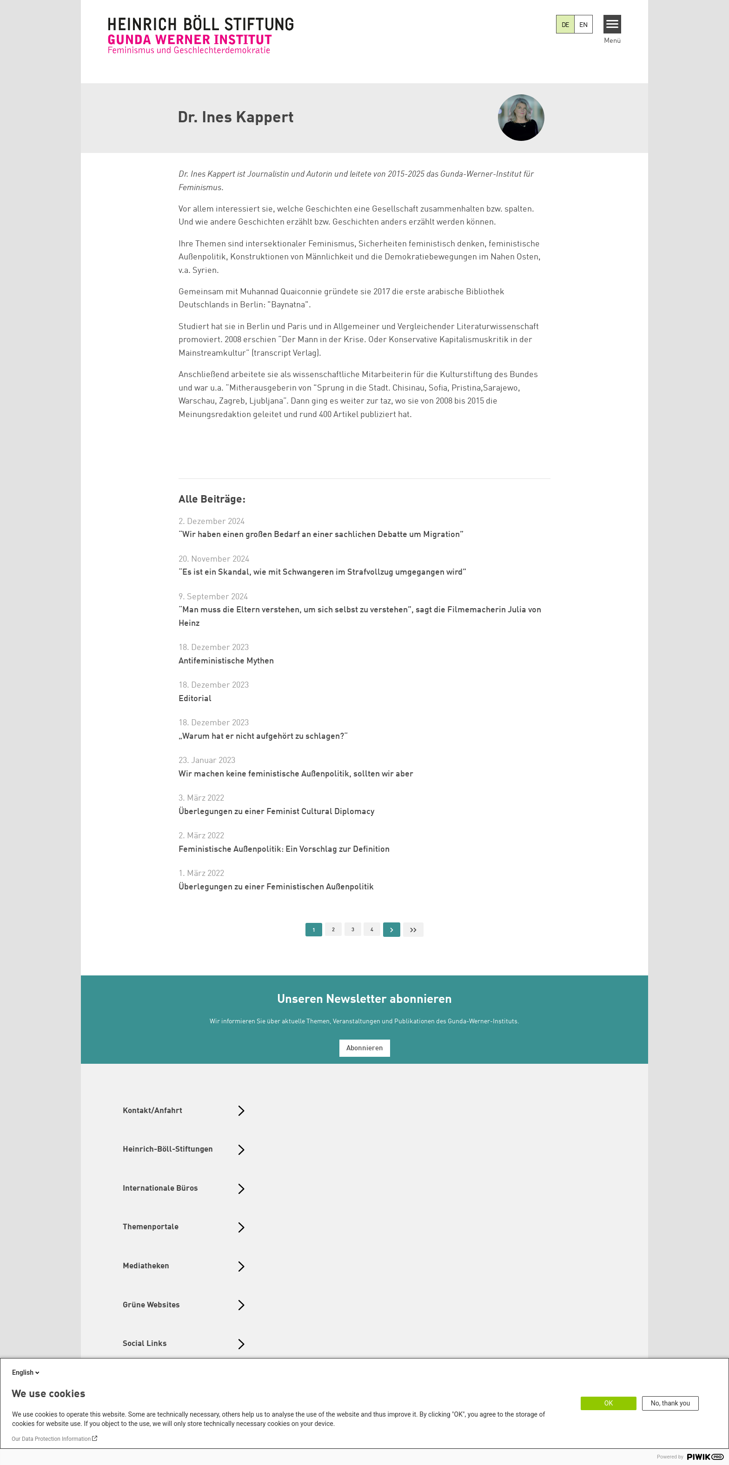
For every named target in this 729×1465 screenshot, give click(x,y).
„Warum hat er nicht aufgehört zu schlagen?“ (263, 736)
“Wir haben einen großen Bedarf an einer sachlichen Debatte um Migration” (321, 534)
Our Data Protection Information (51, 1439)
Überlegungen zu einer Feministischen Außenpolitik (276, 887)
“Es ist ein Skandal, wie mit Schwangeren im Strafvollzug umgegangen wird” (322, 572)
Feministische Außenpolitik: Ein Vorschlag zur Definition (284, 849)
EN (583, 25)
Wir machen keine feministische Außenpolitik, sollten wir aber (296, 774)
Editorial (195, 699)
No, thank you (670, 1403)
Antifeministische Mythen (226, 661)
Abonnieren (364, 1048)
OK (608, 1403)
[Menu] (612, 24)
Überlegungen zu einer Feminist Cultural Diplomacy (276, 812)
